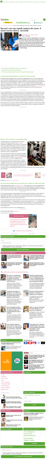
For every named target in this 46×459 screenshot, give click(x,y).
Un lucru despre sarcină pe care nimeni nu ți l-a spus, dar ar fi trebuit (14, 398)
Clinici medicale (5, 387)
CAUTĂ (34, 405)
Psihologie (21, 1)
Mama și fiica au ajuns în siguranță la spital (12, 70)
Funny (38, 1)
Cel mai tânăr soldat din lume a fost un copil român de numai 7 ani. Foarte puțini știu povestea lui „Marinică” (14, 327)
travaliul (35, 201)
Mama (25, 1)
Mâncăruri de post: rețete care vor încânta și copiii (13, 416)
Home (2, 25)
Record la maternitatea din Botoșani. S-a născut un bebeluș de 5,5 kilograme (36, 293)
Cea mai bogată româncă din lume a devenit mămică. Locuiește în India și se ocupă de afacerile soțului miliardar (14, 310)
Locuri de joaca (5, 382)
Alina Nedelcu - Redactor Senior (31, 34)
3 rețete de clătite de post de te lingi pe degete (14, 421)
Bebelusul (12, 1)
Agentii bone (4, 389)
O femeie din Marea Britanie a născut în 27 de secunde (15, 68)
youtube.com (16, 211)
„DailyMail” (15, 85)
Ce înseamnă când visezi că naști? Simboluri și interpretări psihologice (14, 403)
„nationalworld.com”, (19, 185)
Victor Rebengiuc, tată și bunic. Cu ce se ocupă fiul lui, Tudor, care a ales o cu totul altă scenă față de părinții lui (36, 362)
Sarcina (4, 1)
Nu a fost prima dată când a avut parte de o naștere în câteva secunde (18, 72)
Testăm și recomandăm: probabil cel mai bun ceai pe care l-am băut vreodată (34, 414)
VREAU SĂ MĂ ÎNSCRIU (23, 249)
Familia (28, 1)
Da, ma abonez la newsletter (23, 457)
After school (4, 378)
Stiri (31, 1)
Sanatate (34, 1)
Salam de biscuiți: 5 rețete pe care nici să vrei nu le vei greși (13, 426)
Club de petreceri (6, 384)
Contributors (42, 1)
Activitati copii (5, 386)
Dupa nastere (10, 25)
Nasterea (8, 1)
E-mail (2, 240)
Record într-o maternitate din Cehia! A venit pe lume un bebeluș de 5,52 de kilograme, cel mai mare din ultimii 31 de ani (14, 278)
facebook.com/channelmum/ (12, 180)
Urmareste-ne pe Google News (23, 231)
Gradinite (3, 377)
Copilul (16, 1)
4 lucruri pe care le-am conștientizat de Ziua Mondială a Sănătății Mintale (11, 344)
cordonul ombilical (17, 156)
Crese (2, 375)
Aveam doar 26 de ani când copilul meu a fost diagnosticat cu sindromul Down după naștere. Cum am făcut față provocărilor (14, 264)
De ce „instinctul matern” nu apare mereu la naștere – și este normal (13, 407)
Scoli (2, 380)
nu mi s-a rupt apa (39, 85)
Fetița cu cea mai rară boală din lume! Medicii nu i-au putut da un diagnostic (36, 309)
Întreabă (34, 443)
